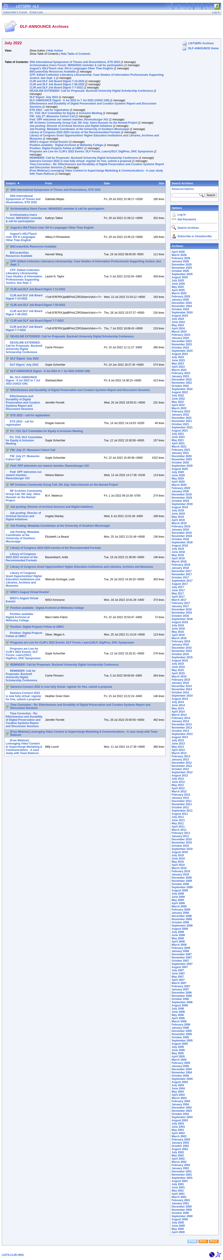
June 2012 (178, 782)
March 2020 (179, 485)
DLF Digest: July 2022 (43, 97)
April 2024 (178, 328)
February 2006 (181, 1024)
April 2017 (178, 596)
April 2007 (178, 979)
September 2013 (182, 734)
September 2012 (182, 772)
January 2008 (180, 951)
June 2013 (178, 743)
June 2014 (178, 705)
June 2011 (178, 820)
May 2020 (178, 478)
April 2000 (178, 1232)
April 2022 (178, 405)
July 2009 (178, 893)
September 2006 (182, 1002)
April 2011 (178, 826)
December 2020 (182, 456)
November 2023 (182, 344)
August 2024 (180, 315)
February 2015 (181, 679)
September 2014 (182, 695)
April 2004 (178, 1094)
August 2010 (180, 852)
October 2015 (180, 654)
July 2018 (178, 548)
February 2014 (181, 718)
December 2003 (182, 1107)
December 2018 (182, 532)
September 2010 (182, 849)
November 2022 (182, 382)
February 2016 (181, 641)
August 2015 (180, 660)
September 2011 (182, 810)
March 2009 (179, 906)
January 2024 (180, 338)
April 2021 (178, 443)
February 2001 (181, 1200)
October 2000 (180, 1213)
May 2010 (178, 861)
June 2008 (178, 935)
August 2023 (180, 354)
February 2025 (181, 296)
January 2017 (180, 606)
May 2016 (178, 631)
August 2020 (180, 469)
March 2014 (179, 714)
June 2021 (178, 437)
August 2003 (180, 1120)
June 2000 (178, 1225)
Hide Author (55, 50)
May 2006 (178, 1015)
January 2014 (180, 721)
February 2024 (181, 334)
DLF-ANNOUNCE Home (203, 48)
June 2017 (178, 590)
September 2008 (182, 925)
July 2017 (178, 587)
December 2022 (182, 379)
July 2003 (178, 1123)
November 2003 (182, 1110)
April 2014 (178, 711)
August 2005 (180, 1043)
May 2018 (178, 555)
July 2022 (178, 395)
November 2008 (182, 919)
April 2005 (178, 1056)
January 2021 (180, 453)
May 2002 (178, 1155)
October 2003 (180, 1114)
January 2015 (180, 683)
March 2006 (179, 1021)
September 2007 (182, 964)
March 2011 (179, 829)
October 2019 (180, 500)
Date (107, 183)
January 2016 (180, 644)
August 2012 (180, 775)
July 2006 (178, 1008)
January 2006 (180, 1027)
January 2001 (180, 1203)
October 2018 (180, 539)
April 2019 (178, 520)
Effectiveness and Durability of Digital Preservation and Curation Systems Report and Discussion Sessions (80, 390)
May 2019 (178, 516)
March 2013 (179, 753)
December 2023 (182, 341)
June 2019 (178, 513)
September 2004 (182, 1078)
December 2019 (182, 494)
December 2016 (182, 609)
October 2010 (180, 845)
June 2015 (178, 667)
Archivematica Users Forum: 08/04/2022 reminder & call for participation (76, 65)
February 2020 (181, 488)
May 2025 (178, 287)
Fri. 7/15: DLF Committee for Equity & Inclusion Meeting (65, 113)
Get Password (187, 219)
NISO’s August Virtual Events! (48, 141)
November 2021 (182, 421)
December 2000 (182, 1206)
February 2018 (181, 564)
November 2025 (182, 267)
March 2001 (179, 1197)
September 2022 (182, 389)
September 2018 (182, 542)
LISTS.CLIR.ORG (13, 1255)
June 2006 (178, 1011)
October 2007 (180, 960)
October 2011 (180, 807)
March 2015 (179, 676)
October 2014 (180, 692)
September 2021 (182, 427)
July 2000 (178, 1222)
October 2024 (180, 309)
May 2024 (178, 325)
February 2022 (181, 411)
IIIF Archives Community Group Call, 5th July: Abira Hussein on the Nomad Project (83, 122)
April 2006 (178, 1018)
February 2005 (181, 1063)
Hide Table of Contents (75, 53)
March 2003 (179, 1136)
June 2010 (178, 858)
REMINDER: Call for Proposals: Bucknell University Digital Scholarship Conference (83, 157)
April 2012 (178, 788)
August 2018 (180, 545)
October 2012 (180, 769)
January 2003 (180, 1142)
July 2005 (178, 1047)
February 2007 (181, 986)
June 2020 (178, 475)
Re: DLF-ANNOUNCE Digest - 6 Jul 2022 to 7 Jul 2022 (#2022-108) (23, 380)
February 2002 (181, 1165)
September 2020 (182, 465)
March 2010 (179, 868)
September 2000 (182, 1216)
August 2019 (180, 507)
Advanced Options (183, 188)
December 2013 (182, 724)
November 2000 (182, 1209)
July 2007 (178, 970)
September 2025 (182, 274)
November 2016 (182, 612)
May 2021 (178, 440)
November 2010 (182, 842)
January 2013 (180, 759)
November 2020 (182, 459)
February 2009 (181, 909)
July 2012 (178, 778)
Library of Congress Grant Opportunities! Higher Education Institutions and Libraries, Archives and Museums (81, 566)
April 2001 (178, 1193)
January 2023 (180, 376)
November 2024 (182, 306)
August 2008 (180, 928)
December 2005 (182, 1031)
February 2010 (181, 871)
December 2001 (182, 1171)
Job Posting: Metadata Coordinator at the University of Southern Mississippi (79, 129)
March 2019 (179, 523)
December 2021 (182, 417)
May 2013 (178, 746)
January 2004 (180, 1104)
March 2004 (179, 1098)
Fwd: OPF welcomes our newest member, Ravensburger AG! (68, 119)
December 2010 (182, 839)
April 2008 (178, 941)
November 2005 (182, 1034)
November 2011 (182, 804)
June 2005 (178, 1050)
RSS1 (203, 1241)
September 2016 (182, 619)
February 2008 (181, 948)
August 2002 (180, 1149)
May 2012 (178, 785)
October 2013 (180, 730)
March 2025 (179, 293)
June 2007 (178, 973)
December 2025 (182, 264)
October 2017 (180, 577)
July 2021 (178, 433)
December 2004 (182, 1069)
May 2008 (178, 938)
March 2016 (179, 638)
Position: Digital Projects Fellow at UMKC (56, 148)
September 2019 (182, 504)
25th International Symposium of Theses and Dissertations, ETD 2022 (74, 62)
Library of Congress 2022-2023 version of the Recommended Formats (74, 132)
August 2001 (180, 1181)
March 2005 (179, 1059)
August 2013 (180, 737)
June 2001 (178, 1187)
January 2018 (180, 568)
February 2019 (181, 526)
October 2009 (180, 884)
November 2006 (182, 995)
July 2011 (178, 817)
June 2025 (178, 283)
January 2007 (180, 989)
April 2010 (178, 865)
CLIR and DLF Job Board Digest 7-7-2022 (56, 87)
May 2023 (178, 363)
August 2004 (180, 1082)
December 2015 (182, 647)
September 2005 (182, 1040)
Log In (182, 214)
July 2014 (178, 702)
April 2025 (178, 290)
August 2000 (180, 1219)
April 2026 (178, 251)
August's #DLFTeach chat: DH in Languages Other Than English (71, 68)
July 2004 (178, 1085)
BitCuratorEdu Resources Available (52, 71)
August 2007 (180, 967)
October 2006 (180, 999)
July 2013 (178, 740)
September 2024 (182, 312)
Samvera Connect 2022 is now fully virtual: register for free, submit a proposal (80, 161)
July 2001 (178, 1184)
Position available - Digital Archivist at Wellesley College (66, 145)
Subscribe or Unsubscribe (195, 236)
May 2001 (178, 1190)
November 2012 (182, 766)
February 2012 (181, 794)
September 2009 (182, 887)
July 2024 (178, 318)
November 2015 (182, 651)
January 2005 (180, 1066)
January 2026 (180, 261)
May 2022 (178, 402)
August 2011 (180, 813)
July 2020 (178, 472)
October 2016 (180, 615)
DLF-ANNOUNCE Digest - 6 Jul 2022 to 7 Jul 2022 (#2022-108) (69, 100)
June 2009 (178, 896)
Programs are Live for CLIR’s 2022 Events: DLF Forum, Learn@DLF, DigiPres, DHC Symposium (91, 151)
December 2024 (182, 303)
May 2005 (178, 1053)
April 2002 (178, 1158)
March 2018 (179, 561)
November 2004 (182, 1072)
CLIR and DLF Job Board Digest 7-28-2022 (56, 84)
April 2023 (178, 366)
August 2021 (180, 430)
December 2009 (182, 877)
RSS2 (213, 1241)
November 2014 (182, 689)
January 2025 (180, 299)
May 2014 (178, 708)
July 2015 (178, 663)
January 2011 (180, 836)
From (48, 183)
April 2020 (178, 481)
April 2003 (178, 1133)
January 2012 (180, 797)
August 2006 (180, 1005)
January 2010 (180, 874)
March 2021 (179, 446)
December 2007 (182, 954)
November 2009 (182, 881)
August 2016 (180, 622)
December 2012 (182, 762)
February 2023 (181, 373)
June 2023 (178, 360)
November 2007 (182, 957)
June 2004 (178, 1088)
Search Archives (182, 183)
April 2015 (178, 673)
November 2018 (182, 536)
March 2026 (179, 255)
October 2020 (180, 462)
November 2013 (182, 727)
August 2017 (180, 584)
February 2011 (181, 833)
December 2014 (182, 686)
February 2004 (181, 1101)
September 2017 (182, 580)
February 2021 (181, 449)
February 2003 (181, 1139)
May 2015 (178, 670)
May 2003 (178, 1130)
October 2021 (180, 424)
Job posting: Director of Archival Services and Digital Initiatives (70, 126)
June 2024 (178, 322)
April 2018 (178, 558)
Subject (11, 183)
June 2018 (178, 552)
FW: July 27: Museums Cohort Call (51, 116)
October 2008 (180, 922)
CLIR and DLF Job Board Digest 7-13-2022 (56, 81)
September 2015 (182, 657)
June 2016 (178, 628)
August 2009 (180, 890)
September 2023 (182, 350)
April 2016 (178, 635)
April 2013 (178, 750)
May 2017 (178, 593)
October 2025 (180, 271)
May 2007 (178, 976)
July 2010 (178, 855)
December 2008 (182, 916)
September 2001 (182, 1177)
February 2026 (181, 258)
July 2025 (178, 280)
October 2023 (180, 347)
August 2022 (180, 392)
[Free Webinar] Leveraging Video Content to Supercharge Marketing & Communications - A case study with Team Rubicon (24, 747)
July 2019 (178, 510)
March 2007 (179, 983)
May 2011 (178, 823)
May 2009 (178, 900)
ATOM (192, 1241)
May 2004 (178, 1091)
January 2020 (180, 491)
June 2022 (178, 398)
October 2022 (180, 386)
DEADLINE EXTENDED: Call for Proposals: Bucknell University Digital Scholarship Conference (91, 90)
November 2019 (182, 497)
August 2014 (180, 698)
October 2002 (180, 1146)
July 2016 (178, 625)
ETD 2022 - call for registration (49, 110)
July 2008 (178, 932)
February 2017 (181, 603)
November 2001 (182, 1174)
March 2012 (179, 791)
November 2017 (182, 574)
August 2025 (180, 277)
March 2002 (179, 1162)
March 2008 (179, 944)
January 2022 (180, 414)
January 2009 (180, 912)
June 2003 (178, 1126)
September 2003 (182, 1117)
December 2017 (182, 571)
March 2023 (179, 370)
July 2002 (178, 1152)
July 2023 (178, 357)
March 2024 (179, 331)
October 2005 (180, 1037)
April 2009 (178, 903)
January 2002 (180, 1168)
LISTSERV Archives (201, 43)
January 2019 (180, 529)
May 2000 (178, 1229)
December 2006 (182, 992)
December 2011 (182, 801)
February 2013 (181, 756)
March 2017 (179, 599)
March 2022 (179, 408)
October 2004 (180, 1075)
